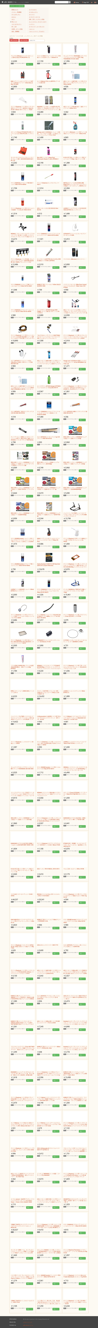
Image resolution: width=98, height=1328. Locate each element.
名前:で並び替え (24, 40)
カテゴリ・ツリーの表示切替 (17, 6)
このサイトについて (27, 1322)
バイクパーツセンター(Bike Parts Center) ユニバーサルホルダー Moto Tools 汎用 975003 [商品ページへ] (74, 286)
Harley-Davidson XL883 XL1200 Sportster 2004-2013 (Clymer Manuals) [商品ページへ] (48, 564)
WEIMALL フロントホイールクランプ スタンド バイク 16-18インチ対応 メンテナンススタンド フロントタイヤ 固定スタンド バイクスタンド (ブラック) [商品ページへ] (22, 236)
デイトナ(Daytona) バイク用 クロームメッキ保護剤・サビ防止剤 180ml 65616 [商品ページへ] (22, 209)
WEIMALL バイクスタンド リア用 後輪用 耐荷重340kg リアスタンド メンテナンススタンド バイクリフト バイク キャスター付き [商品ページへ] (49, 668)
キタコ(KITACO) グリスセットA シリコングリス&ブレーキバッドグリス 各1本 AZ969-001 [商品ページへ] (48, 997)
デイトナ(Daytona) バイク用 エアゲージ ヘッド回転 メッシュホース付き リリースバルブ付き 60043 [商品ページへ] (22, 616)
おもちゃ (14, 17)
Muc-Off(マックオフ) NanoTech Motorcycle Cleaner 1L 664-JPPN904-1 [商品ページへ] (48, 158)
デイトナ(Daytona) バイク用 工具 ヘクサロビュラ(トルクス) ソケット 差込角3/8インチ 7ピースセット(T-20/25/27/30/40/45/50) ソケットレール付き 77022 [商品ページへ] (75, 668)
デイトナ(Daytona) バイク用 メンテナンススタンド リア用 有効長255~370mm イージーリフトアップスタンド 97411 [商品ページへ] (22, 972)
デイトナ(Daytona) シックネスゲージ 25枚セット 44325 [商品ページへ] (22, 742)
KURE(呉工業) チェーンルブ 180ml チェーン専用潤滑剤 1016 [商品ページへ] (49, 920)
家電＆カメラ (15, 9)
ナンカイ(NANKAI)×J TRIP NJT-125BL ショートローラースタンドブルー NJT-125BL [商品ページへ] (74, 591)
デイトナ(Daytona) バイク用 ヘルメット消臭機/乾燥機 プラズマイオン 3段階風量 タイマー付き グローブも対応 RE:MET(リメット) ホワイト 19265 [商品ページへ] (49, 1227)
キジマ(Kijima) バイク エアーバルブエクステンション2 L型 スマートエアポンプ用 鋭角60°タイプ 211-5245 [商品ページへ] (49, 1124)
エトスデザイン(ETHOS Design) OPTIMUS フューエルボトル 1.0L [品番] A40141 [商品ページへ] (48, 386)
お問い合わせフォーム (28, 1325)
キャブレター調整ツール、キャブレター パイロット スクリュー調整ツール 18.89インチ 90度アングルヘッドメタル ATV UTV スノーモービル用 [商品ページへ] (22, 1252)
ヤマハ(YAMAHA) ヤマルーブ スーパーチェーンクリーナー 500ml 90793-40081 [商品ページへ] (48, 234)
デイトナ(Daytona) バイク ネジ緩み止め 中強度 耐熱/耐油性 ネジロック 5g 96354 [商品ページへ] (74, 1276)
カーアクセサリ (33, 9)
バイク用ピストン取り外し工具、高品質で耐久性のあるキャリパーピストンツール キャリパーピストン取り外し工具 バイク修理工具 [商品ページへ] (48, 1303)
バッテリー (31, 24)
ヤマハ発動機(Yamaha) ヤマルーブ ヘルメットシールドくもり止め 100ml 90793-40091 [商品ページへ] (75, 921)
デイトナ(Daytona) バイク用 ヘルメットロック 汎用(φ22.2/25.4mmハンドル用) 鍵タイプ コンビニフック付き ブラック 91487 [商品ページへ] (75, 1176)
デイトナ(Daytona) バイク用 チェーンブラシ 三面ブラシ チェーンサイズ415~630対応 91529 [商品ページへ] (22, 1150)
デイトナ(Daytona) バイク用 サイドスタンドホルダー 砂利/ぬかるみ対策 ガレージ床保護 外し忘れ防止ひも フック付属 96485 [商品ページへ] (75, 388)
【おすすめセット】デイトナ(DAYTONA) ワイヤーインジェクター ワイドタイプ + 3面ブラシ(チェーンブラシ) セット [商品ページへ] (48, 337)
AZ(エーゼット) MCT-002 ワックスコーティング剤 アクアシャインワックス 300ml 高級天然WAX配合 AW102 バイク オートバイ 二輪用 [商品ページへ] (22, 388)
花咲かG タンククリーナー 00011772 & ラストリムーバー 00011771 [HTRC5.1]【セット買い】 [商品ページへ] (75, 997)
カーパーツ (31, 14)
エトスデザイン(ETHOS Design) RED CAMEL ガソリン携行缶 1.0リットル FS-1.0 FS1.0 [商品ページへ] (48, 311)
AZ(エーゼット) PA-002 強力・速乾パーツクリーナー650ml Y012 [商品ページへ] (75, 107)
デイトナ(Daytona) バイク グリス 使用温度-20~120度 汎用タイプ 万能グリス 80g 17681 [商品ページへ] (22, 946)
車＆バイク (14, 21)
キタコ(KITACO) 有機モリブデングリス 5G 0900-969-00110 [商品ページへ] (75, 412)
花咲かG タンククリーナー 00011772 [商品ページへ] (47, 945)
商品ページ (29, 64)
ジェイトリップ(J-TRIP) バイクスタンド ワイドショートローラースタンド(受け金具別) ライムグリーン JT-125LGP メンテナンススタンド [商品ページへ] (22, 719)
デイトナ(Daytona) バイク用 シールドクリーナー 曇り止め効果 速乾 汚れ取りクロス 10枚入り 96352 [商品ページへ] (49, 743)
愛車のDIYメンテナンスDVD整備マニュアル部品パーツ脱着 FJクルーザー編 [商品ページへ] (48, 488)
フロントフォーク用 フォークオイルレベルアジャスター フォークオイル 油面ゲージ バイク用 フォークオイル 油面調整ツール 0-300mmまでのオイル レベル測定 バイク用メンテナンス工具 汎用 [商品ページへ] (75, 1151)
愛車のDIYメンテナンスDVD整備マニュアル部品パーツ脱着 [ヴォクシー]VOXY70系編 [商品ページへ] (48, 514)
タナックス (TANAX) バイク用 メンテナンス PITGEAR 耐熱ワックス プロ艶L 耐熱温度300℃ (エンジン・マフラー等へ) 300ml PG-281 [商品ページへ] (49, 1252)
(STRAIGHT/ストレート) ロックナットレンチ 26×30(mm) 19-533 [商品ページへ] (48, 640)
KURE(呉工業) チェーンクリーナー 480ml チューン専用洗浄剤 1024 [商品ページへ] (48, 1047)
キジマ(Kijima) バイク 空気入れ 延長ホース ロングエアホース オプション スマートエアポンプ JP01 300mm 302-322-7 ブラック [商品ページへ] (22, 1125)
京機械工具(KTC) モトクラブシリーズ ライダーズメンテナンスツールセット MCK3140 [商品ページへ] (22, 1226)
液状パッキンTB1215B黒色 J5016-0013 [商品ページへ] (48, 869)
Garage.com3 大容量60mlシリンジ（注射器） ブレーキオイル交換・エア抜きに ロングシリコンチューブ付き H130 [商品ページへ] (48, 133)
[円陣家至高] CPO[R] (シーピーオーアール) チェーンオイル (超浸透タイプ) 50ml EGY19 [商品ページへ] (74, 845)
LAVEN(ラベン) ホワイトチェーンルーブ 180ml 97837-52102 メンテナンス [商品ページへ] (74, 742)
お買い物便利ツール (9, 2)
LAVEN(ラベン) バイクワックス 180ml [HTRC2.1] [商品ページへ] (74, 691)
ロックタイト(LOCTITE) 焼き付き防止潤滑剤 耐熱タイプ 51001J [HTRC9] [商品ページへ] (49, 259)
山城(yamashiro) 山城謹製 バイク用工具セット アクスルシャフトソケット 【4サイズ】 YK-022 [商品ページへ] (49, 718)
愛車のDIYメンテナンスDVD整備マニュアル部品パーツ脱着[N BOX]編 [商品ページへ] (22, 513)
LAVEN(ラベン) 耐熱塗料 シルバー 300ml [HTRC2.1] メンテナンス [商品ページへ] (22, 590)
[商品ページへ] (23, 49)
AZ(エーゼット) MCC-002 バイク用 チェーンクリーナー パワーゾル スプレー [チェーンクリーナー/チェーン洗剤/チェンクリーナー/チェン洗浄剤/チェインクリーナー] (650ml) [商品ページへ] (49, 363)
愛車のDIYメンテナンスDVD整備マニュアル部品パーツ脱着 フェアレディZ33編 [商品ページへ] (75, 463)
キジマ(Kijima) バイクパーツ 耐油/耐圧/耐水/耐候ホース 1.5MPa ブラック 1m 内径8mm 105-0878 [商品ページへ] (49, 616)
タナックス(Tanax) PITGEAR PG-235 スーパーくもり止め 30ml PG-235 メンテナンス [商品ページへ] (22, 133)
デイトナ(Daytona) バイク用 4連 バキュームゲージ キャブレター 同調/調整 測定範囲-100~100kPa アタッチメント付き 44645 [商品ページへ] (22, 261)
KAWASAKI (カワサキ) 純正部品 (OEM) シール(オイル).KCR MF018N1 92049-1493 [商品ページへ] (22, 844)
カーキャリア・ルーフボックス (36, 26)
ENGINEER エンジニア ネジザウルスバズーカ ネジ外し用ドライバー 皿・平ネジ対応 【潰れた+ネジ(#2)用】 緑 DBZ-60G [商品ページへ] (22, 1073)
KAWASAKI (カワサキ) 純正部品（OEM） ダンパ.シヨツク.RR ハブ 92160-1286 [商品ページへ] (74, 818)
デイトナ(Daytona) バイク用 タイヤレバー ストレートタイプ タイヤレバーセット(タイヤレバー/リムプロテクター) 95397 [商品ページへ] (75, 337)
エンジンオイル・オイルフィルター (38, 21)
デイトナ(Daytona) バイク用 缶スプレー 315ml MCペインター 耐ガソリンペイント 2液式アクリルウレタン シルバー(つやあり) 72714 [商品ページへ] (49, 1074)
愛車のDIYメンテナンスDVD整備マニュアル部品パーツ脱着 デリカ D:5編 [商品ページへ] (75, 437)
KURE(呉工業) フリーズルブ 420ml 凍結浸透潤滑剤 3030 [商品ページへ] (49, 285)
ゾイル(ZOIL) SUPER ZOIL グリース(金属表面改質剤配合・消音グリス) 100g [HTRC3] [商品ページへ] (22, 667)
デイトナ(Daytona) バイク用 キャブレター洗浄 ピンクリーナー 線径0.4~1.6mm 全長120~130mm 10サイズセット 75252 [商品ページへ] (22, 108)
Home (76, 2)
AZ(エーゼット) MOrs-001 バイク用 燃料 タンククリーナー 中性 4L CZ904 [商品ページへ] (48, 1022)
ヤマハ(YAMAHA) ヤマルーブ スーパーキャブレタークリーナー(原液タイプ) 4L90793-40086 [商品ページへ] (48, 413)
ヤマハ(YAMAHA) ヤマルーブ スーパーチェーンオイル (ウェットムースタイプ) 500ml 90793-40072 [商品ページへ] (48, 591)
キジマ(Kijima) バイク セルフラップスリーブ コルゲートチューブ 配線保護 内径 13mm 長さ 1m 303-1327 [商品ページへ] (74, 718)
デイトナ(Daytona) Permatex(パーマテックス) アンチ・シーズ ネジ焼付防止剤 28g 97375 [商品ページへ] (75, 1251)
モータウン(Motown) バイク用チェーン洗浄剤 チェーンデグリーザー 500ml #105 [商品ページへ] (75, 132)
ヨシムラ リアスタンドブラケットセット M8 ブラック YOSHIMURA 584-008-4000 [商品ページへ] (22, 768)
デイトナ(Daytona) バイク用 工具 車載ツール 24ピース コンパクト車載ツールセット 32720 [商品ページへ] (75, 1302)
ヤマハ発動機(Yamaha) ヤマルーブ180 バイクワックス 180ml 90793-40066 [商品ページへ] (22, 564)
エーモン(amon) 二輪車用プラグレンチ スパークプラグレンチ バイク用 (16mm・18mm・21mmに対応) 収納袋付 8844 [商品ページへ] (22, 1200)
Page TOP (85, 2)
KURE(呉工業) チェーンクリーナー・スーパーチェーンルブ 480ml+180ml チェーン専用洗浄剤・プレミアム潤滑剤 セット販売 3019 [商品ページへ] (75, 1100)
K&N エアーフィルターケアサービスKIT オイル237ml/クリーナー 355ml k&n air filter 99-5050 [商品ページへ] (22, 83)
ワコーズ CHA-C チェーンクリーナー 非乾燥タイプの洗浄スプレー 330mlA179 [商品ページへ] (49, 56)
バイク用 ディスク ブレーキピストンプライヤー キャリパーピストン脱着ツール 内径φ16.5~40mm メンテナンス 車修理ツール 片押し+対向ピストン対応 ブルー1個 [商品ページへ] (22, 1278)
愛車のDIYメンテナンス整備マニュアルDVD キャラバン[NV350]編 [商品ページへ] (48, 463)
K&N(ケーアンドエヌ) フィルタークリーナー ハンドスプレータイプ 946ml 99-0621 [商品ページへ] (48, 540)
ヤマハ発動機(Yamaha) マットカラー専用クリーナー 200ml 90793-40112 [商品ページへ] (48, 1276)
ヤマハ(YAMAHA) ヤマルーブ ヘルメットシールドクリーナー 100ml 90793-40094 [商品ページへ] (74, 1225)
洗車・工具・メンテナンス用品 (36, 19)
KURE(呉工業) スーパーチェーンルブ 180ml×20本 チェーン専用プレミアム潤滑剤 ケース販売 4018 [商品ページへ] (75, 1073)
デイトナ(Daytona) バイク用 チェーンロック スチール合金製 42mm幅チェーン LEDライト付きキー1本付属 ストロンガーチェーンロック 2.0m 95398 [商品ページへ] (23, 338)
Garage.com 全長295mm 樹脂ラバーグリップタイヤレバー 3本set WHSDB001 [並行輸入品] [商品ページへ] (74, 362)
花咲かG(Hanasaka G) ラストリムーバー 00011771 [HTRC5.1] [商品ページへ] (48, 1149)
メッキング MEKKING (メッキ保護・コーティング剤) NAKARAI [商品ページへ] (48, 1174)
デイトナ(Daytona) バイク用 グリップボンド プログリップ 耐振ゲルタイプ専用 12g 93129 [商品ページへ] (75, 895)
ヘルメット (31, 29)
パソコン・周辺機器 (16, 12)
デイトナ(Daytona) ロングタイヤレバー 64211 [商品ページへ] (48, 183)
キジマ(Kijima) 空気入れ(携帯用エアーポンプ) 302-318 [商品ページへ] (48, 82)
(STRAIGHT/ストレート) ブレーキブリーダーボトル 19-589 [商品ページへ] (74, 234)
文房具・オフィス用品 (17, 29)
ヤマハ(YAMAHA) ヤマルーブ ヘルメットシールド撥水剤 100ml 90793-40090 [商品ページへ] (22, 310)
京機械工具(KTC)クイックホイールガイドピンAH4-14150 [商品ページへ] (22, 1301)
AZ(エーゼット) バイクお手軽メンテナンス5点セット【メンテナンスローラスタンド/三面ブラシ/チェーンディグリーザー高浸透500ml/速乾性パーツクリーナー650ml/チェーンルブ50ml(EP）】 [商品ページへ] (75, 313)
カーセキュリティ (33, 12)
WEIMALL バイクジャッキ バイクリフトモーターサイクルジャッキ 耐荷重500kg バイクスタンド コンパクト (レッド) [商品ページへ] (75, 768)
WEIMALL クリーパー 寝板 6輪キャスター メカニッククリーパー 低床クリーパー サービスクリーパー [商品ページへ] (48, 794)
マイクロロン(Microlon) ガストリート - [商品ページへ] (74, 259)
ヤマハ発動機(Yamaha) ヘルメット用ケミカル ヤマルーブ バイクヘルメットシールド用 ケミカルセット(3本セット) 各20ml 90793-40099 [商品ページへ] (22, 541)
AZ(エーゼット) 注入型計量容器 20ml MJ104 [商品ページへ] (47, 209)
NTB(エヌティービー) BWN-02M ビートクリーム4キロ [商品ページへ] (22, 691)
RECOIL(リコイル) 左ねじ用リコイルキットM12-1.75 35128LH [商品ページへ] (48, 895)
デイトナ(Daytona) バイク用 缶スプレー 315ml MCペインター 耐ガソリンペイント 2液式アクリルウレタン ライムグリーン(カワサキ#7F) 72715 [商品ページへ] (22, 1100)
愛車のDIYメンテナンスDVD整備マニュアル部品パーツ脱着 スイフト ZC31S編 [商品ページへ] (22, 818)
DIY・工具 (14, 26)
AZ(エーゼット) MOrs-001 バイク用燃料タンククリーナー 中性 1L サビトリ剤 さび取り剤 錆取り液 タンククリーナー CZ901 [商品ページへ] (75, 972)
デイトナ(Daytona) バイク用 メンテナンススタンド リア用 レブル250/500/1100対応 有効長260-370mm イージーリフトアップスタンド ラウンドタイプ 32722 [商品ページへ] (49, 820)
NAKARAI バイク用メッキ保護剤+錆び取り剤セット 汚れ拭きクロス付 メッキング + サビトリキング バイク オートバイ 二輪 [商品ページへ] (48, 108)
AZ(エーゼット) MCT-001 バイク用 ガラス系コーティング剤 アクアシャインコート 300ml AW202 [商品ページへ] (75, 83)
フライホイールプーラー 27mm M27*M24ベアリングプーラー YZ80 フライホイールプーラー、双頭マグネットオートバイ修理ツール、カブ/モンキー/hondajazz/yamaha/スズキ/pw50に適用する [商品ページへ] (23, 1050)
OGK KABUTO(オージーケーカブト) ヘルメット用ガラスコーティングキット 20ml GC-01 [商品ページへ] (22, 921)
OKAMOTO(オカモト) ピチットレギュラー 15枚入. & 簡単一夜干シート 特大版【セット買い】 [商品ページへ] (75, 1200)
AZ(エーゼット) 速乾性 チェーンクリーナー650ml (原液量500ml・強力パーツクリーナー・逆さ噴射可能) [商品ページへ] (22, 1175)
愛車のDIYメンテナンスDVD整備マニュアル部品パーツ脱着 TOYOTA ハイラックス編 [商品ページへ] (22, 489)
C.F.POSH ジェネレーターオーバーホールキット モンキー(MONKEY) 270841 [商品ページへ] (75, 640)
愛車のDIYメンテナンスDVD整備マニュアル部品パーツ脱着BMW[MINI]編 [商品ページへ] (75, 488)
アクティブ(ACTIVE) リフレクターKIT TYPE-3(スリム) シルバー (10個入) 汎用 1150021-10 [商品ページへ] (48, 692)
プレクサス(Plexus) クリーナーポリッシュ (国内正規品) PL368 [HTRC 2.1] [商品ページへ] (22, 56)
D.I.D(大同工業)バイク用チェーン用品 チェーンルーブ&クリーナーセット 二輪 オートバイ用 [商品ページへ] (22, 870)
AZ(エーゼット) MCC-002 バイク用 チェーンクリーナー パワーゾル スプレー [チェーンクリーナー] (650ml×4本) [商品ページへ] (49, 972)
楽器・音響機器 (15, 31)
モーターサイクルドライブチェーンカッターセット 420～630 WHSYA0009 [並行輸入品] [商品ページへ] (22, 159)
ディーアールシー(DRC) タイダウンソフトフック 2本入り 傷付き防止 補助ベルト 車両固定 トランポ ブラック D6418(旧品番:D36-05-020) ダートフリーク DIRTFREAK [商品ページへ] (22, 440)
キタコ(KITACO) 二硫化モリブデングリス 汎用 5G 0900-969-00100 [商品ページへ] (22, 412)
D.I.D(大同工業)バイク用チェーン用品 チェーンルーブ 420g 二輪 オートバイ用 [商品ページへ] (74, 158)
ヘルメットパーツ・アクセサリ (36, 31)
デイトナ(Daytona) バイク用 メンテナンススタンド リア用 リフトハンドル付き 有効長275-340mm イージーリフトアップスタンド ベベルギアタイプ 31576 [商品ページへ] (75, 1125)
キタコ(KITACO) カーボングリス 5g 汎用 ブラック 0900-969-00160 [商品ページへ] (48, 437)
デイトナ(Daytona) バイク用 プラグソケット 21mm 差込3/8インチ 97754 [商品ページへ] (75, 615)
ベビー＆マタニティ (16, 24)
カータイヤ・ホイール (34, 17)
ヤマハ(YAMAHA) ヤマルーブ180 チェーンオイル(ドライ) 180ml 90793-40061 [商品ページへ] (22, 285)
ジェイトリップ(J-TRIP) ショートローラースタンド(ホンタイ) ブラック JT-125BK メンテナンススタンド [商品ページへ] (75, 514)
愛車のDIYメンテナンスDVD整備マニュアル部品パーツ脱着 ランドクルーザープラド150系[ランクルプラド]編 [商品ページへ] (22, 464)
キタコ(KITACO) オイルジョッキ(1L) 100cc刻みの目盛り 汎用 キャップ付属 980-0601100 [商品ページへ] (22, 362)
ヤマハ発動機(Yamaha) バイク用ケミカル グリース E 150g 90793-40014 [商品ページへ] (48, 768)
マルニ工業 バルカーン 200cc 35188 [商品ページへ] (73, 869)
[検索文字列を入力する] (61, 2)
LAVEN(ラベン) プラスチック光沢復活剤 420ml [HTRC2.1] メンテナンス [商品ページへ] (74, 209)
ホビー (13, 19)
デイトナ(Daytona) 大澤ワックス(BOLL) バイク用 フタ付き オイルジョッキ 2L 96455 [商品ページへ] (75, 540)
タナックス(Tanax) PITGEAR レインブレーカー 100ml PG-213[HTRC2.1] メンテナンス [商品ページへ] (75, 794)
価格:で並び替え (14, 40)
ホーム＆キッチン (16, 14)
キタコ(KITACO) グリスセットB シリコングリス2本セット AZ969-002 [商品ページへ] (74, 945)
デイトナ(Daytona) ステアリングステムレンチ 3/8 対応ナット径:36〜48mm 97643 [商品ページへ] (48, 844)
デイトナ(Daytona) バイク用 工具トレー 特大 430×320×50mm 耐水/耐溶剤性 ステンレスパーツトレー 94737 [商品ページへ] (22, 641)
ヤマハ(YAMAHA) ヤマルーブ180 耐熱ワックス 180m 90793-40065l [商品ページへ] (22, 183)
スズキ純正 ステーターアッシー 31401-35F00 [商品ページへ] (22, 895)
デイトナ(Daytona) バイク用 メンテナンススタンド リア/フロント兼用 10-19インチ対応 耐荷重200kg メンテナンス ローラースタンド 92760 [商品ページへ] (75, 566)
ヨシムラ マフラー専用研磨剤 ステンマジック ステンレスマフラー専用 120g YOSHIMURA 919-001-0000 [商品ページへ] (75, 57)
